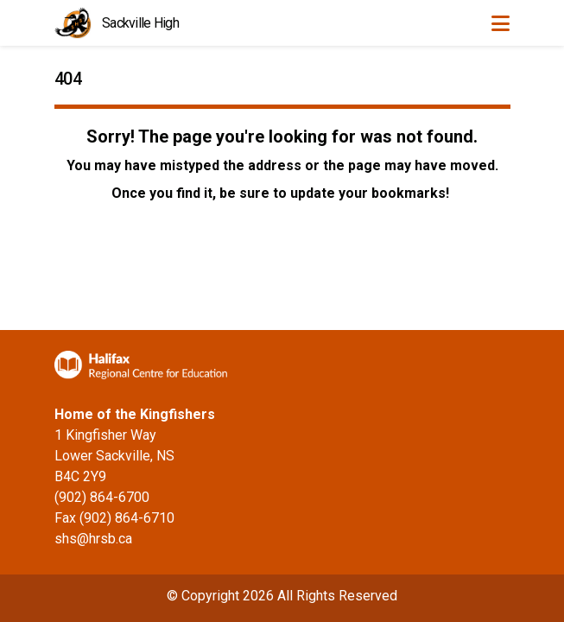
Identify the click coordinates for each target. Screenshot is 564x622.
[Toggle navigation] (500, 23)
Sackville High (140, 23)
